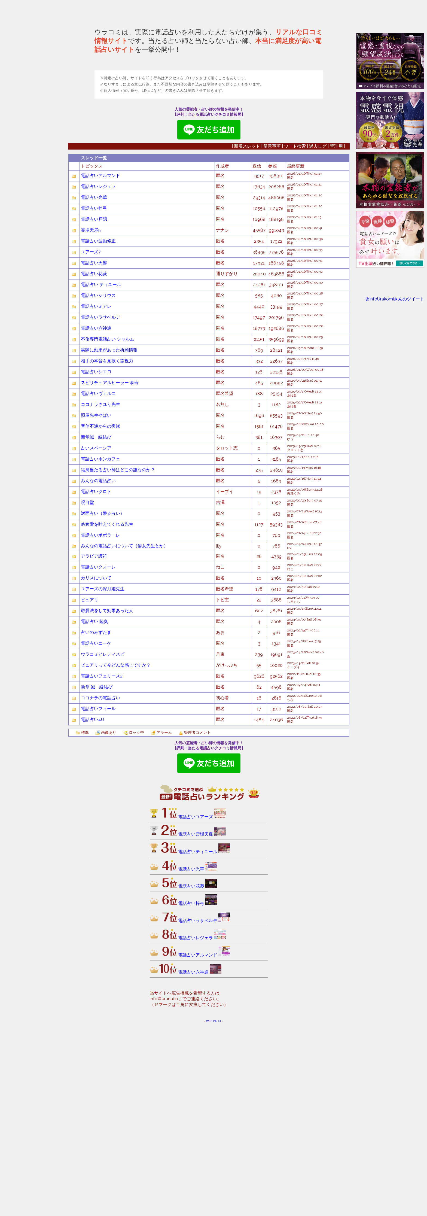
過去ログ (318, 336)
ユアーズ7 (91, 442)
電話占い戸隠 (94, 409)
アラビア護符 (94, 746)
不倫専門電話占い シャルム (107, 529)
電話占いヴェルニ (98, 584)
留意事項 (272, 336)
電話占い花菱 (94, 464)
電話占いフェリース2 (102, 866)
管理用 (336, 336)
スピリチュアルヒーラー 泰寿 (110, 573)
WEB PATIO (213, 1211)
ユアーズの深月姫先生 (102, 779)
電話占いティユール (204, 1042)
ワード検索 (295, 336)
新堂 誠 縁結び (96, 877)
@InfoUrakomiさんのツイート (394, 299)
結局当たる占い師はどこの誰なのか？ (118, 660)
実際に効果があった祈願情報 (109, 540)
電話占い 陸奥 (94, 812)
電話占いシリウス (98, 486)
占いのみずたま (98, 823)
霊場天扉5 (91, 420)
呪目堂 (87, 693)
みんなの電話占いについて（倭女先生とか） (124, 736)
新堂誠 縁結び (96, 627)
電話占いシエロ (96, 562)
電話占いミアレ (96, 497)
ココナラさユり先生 (100, 595)
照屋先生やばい (96, 606)
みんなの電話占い (98, 671)
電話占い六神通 (96, 518)
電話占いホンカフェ (100, 649)
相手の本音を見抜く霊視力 (107, 551)
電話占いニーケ (96, 834)
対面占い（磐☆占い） (102, 704)
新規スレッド (247, 336)
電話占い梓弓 (94, 399)
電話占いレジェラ (98, 377)
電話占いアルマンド (100, 366)
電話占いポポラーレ (100, 725)
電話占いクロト (96, 682)
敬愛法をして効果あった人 (107, 801)
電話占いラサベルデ (100, 507)
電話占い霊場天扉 (202, 1024)
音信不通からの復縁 (100, 616)
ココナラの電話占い (100, 888)
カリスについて (96, 768)
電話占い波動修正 (98, 431)
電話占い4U (92, 910)
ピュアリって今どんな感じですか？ (116, 855)
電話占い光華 (94, 388)
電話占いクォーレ (98, 757)
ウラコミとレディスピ (102, 844)
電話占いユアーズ (202, 1007)
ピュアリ (89, 790)
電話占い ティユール (101, 475)
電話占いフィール (98, 899)
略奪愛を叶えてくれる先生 (107, 715)
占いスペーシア (96, 638)
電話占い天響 (94, 453)
